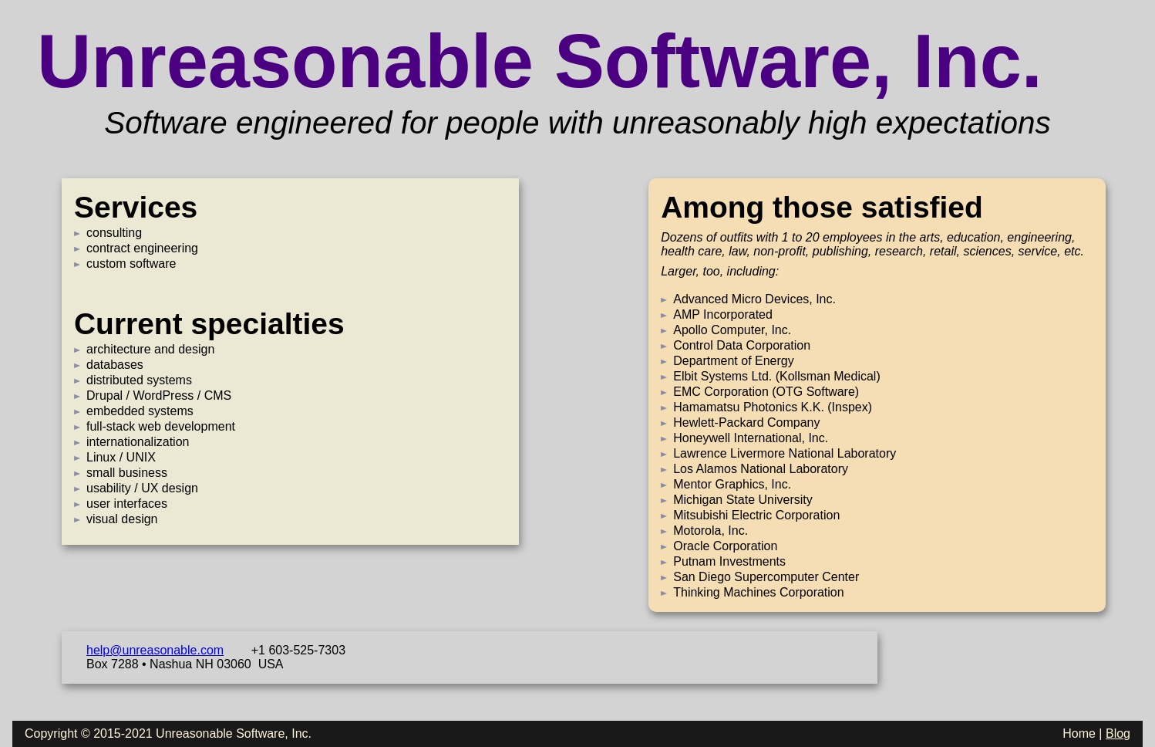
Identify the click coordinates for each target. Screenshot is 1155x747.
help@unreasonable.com (155, 650)
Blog (1118, 733)
